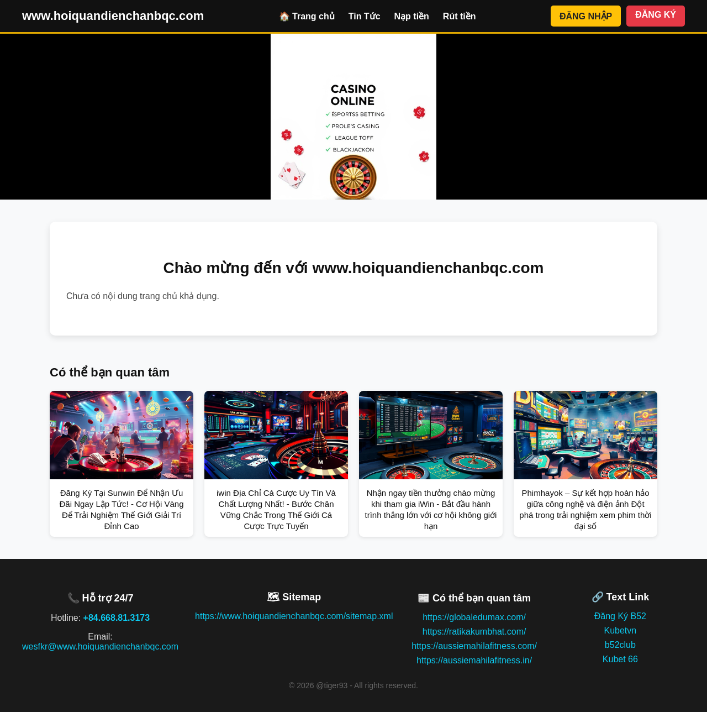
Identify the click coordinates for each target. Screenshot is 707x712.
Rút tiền (459, 16)
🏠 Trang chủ (307, 16)
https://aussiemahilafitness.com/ (474, 646)
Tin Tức (365, 16)
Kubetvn (620, 630)
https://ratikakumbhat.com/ (474, 631)
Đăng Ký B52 (620, 616)
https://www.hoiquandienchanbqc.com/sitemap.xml (294, 616)
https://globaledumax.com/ (474, 617)
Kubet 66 (620, 659)
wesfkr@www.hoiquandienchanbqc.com (100, 646)
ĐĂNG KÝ (655, 14)
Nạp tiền (411, 16)
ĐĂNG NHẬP (586, 16)
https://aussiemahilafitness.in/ (474, 660)
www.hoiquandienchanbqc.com (113, 16)
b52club (620, 645)
